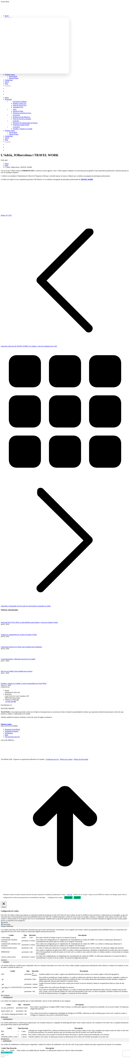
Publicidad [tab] (4, 1017)
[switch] (2, 962)
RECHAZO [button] (68, 897)
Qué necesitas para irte (12, 737)
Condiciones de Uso (52, 759)
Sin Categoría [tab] (5, 995)
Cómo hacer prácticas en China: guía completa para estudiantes (21, 647)
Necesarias (6, 924)
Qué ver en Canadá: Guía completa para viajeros (16, 671)
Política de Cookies (66, 759)
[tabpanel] (65, 944)
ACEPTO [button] (77, 897)
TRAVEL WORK (87, 179)
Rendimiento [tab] (5, 1039)
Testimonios (9, 733)
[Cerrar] (4, 904)
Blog (6, 735)
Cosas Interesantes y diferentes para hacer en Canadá (18, 659)
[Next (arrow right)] (3, 1056)
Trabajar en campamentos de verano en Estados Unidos (19, 634)
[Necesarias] (2, 924)
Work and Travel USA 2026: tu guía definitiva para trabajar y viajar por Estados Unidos (29, 622)
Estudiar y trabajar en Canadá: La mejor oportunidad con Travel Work (23, 683)
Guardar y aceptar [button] (6, 1052)
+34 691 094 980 (10, 701)
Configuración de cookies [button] (55, 897)
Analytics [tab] (4, 960)
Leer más (69, 894)
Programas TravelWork (12, 729)
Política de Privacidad (81, 759)
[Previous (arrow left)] (1, 1056)
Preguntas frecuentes (11, 731)
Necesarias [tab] (4, 922)
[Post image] (6, 620)
